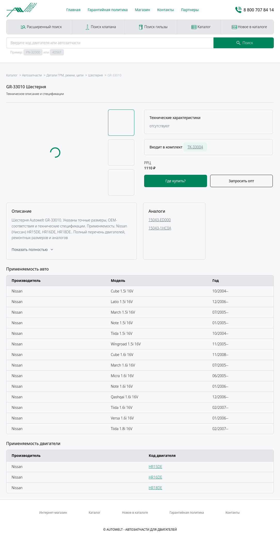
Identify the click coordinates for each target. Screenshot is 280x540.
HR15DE (155, 466)
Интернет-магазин (53, 512)
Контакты (165, 9)
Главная (73, 9)
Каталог (201, 27)
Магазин (142, 9)
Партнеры (190, 9)
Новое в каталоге (249, 27)
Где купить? (176, 180)
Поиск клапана (100, 27)
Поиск (244, 42)
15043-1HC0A (160, 228)
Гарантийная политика (108, 9)
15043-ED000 (160, 219)
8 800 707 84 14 (254, 10)
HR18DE (155, 487)
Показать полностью (33, 249)
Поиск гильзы (153, 27)
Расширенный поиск (41, 27)
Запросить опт (241, 180)
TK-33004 (195, 147)
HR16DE (155, 477)
